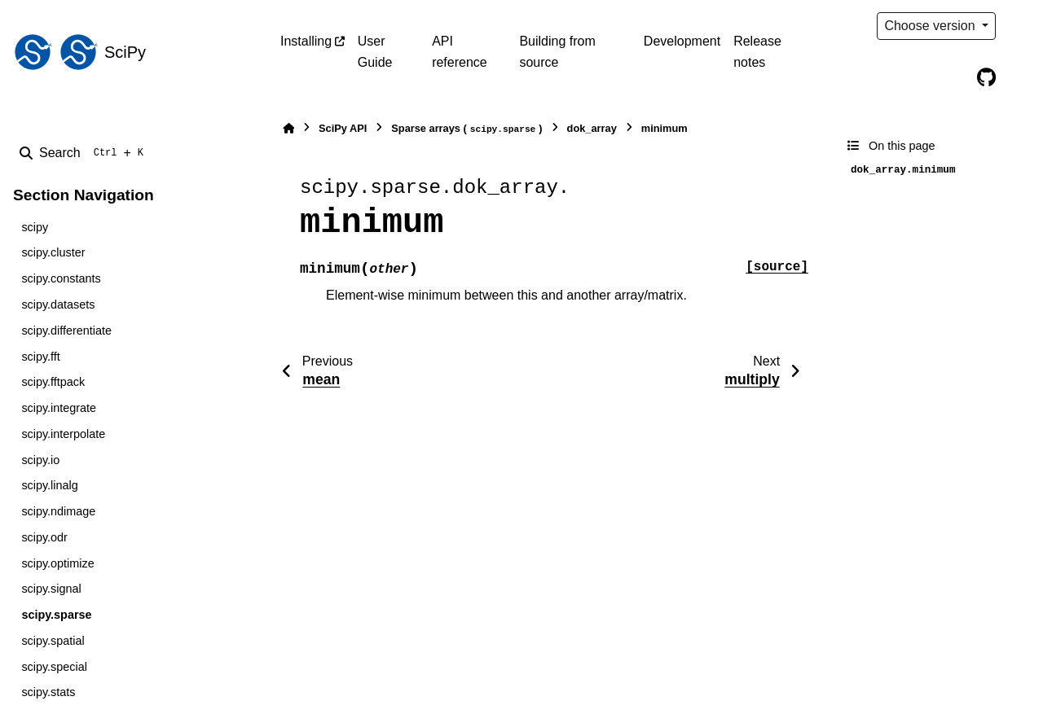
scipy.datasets (58, 304)
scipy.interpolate (63, 433)
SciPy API (343, 128)
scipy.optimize (57, 563)
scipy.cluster (53, 252)
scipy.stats (48, 692)
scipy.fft (40, 356)
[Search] (84, 153)
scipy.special (54, 666)
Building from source (557, 51)
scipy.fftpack (53, 381)
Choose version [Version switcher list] (931, 26)
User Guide (375, 51)
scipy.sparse (56, 614)
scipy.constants (60, 278)
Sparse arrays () (466, 129)
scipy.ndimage (58, 511)
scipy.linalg (49, 485)
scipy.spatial (52, 640)
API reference (459, 51)
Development (682, 41)
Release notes (757, 51)
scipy (34, 227)
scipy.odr (44, 537)
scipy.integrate (58, 407)
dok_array (592, 128)
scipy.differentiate (66, 330)
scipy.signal (51, 588)
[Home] (288, 128)
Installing (306, 41)
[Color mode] (1020, 26)
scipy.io (40, 460)
